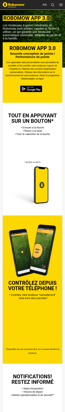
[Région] (45, 5)
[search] (53, 5)
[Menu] (61, 5)
